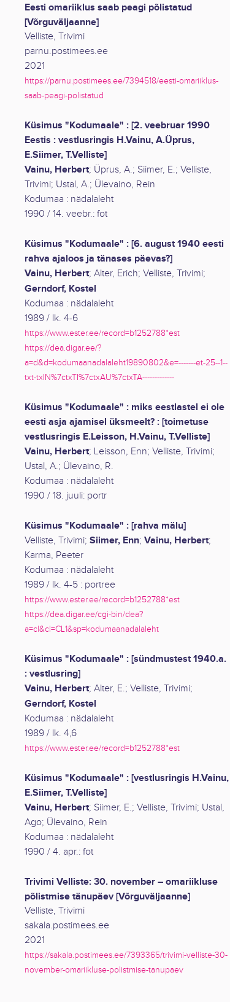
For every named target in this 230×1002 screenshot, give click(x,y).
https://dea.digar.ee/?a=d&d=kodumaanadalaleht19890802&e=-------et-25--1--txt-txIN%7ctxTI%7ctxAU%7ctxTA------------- (126, 363)
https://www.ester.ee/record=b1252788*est (102, 333)
